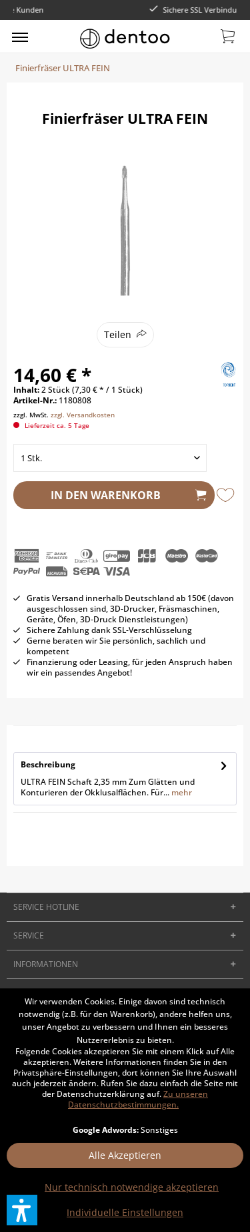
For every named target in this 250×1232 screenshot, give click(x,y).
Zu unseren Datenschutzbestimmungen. (138, 1099)
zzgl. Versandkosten (83, 414)
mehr (180, 792)
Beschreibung (48, 764)
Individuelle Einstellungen (125, 1212)
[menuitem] (20, 36)
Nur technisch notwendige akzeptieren (132, 1187)
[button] (22, 1210)
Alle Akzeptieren (125, 1155)
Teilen (117, 334)
